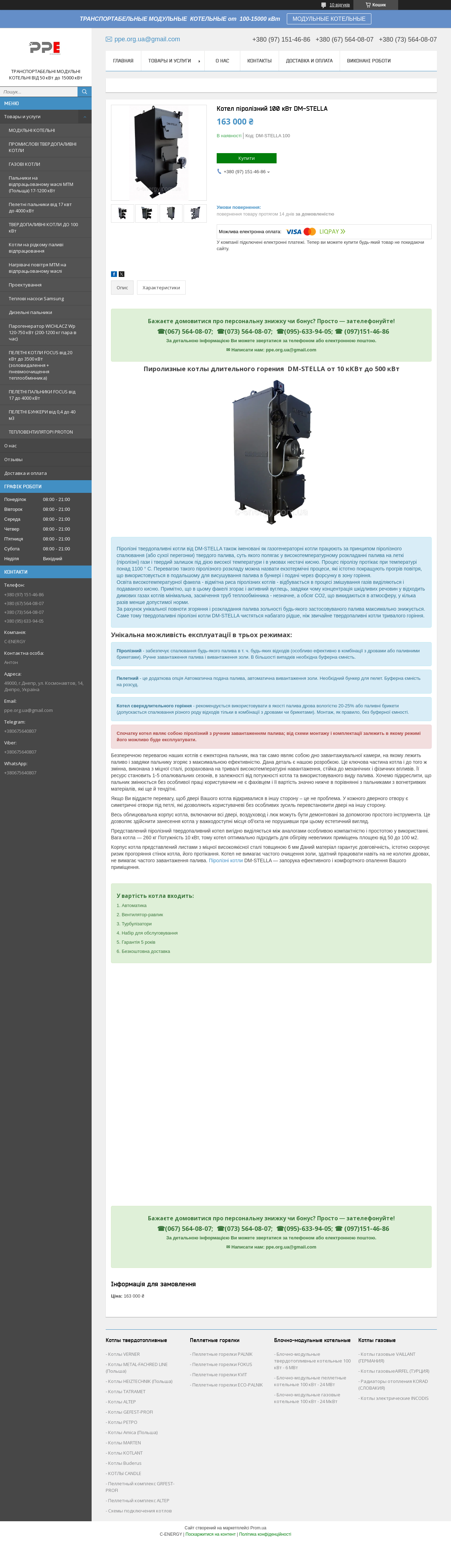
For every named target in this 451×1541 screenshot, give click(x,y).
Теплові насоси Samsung (36, 298)
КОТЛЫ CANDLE (124, 1473)
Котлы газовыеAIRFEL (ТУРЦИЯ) (395, 1371)
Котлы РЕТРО (122, 1422)
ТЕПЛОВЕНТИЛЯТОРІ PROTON (41, 432)
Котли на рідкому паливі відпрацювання (36, 247)
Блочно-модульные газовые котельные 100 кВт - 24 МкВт (307, 1397)
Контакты (259, 61)
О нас (10, 445)
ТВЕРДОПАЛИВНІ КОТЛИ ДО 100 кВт (43, 227)
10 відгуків (340, 4)
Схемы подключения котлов (140, 1510)
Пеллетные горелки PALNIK (222, 1354)
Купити (247, 158)
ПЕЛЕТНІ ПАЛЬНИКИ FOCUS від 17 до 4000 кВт (42, 394)
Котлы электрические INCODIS (395, 1398)
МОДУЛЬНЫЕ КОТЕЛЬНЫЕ (328, 19)
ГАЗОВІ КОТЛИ (24, 164)
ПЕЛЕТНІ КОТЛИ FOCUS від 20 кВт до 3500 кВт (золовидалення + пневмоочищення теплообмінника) (40, 365)
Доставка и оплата (25, 473)
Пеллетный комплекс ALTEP (138, 1500)
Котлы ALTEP (122, 1401)
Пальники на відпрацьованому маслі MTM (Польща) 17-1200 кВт (41, 184)
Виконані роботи (369, 61)
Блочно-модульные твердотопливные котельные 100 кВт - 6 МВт (312, 1361)
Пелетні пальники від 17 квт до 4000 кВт (40, 207)
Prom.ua (258, 1527)
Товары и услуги (22, 116)
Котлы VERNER (124, 1354)
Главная (123, 61)
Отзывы (13, 459)
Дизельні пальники (30, 312)
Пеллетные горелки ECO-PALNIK (227, 1385)
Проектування (25, 285)
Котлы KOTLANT (125, 1453)
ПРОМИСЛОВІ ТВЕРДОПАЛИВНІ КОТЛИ (42, 147)
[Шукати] (85, 91)
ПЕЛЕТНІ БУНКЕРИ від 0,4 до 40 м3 (42, 415)
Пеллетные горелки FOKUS (222, 1364)
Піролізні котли (226, 860)
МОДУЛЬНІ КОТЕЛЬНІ (32, 130)
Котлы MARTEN (124, 1442)
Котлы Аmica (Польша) (132, 1432)
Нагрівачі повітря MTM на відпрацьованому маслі (37, 267)
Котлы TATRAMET (127, 1391)
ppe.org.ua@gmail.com (28, 710)
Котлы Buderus (125, 1463)
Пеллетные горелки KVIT (219, 1374)
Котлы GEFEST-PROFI (130, 1412)
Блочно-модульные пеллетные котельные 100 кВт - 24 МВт (310, 1381)
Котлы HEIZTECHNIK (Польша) (140, 1381)
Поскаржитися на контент (211, 1534)
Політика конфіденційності (265, 1534)
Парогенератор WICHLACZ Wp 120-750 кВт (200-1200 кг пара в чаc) (42, 332)
